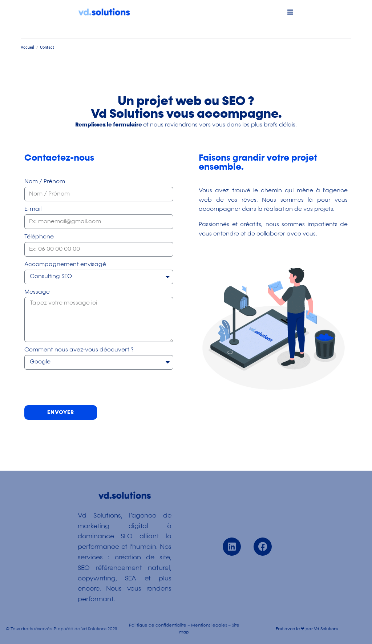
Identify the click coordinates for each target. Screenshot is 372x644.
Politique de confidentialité (157, 625)
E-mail (32, 209)
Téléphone (39, 237)
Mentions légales (209, 625)
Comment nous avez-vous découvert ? (79, 350)
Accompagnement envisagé (65, 264)
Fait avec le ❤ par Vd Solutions (307, 629)
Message (37, 292)
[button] (290, 11)
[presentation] (79, 387)
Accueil (27, 47)
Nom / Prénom (44, 182)
